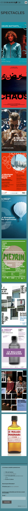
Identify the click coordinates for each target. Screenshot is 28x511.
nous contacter (15, 486)
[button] (26, 2)
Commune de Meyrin (10, 474)
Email (4, 495)
